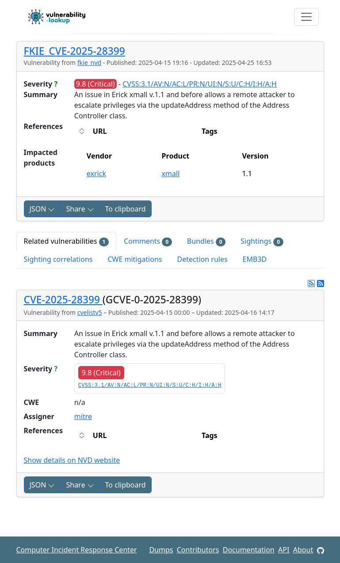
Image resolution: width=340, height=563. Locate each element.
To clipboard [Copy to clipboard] (125, 209)
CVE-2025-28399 (63, 299)
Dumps (161, 550)
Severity (41, 84)
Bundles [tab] (206, 241)
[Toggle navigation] (306, 17)
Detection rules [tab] (202, 259)
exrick (96, 173)
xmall (171, 173)
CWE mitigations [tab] (134, 259)
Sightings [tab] (262, 241)
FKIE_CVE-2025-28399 (74, 51)
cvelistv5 (89, 312)
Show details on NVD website (72, 460)
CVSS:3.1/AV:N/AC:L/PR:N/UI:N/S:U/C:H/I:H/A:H (199, 84)
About (303, 550)
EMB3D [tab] (255, 259)
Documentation (249, 550)
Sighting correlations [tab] (58, 259)
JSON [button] (42, 209)
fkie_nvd (89, 62)
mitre (83, 416)
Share (80, 209)
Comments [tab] (148, 241)
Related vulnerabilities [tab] (66, 241)
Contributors (198, 550)
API (283, 550)
